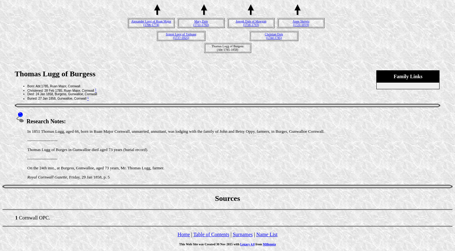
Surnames (243, 234)
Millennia (269, 244)
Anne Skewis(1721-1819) (301, 23)
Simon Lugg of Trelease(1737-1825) (181, 35)
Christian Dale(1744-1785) (274, 35)
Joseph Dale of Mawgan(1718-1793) (251, 23)
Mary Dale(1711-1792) (201, 23)
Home (184, 234)
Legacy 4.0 (247, 244)
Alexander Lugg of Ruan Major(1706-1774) (151, 23)
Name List (266, 234)
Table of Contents (211, 234)
